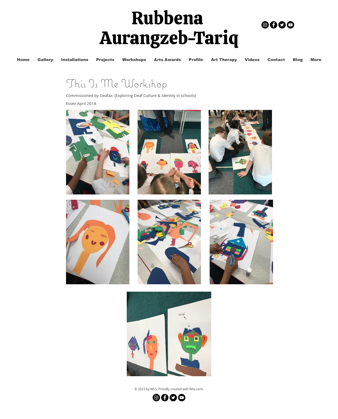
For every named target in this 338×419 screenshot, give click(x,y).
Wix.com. (196, 389)
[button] (105, 59)
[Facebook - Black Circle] (273, 25)
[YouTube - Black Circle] (290, 25)
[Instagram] (265, 25)
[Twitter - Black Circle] (282, 25)
